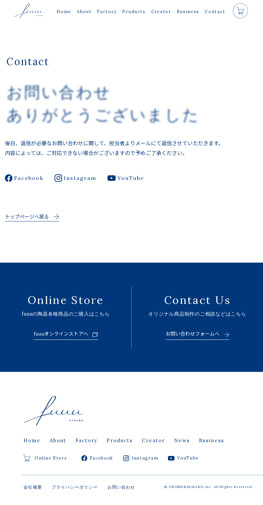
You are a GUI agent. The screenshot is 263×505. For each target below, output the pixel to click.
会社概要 (33, 487)
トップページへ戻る (27, 216)
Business (188, 11)
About (84, 11)
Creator (161, 11)
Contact (215, 11)
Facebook (24, 178)
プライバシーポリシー (75, 487)
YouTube (125, 178)
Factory (107, 11)
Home (64, 11)
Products (134, 11)
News (182, 440)
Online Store (45, 458)
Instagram (76, 178)
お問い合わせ (121, 487)
